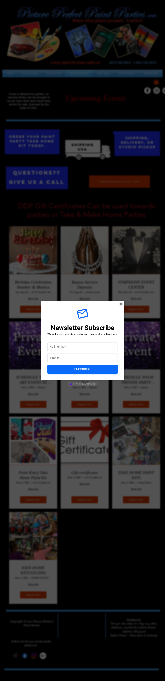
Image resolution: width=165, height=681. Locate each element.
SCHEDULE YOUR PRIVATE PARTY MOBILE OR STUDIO (136, 380)
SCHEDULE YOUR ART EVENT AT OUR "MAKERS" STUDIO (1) (33, 380)
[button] (103, 73)
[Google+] (43, 655)
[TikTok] (138, 90)
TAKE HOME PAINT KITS (136, 475)
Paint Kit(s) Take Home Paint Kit (33, 475)
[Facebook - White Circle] (147, 90)
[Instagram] (34, 655)
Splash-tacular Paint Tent (85, 380)
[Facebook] (24, 655)
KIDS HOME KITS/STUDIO (33, 570)
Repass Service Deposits (85, 285)
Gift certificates (84, 472)
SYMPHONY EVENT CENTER (136, 285)
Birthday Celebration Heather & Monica (33, 285)
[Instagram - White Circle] (156, 90)
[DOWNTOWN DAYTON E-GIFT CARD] (119, 181)
